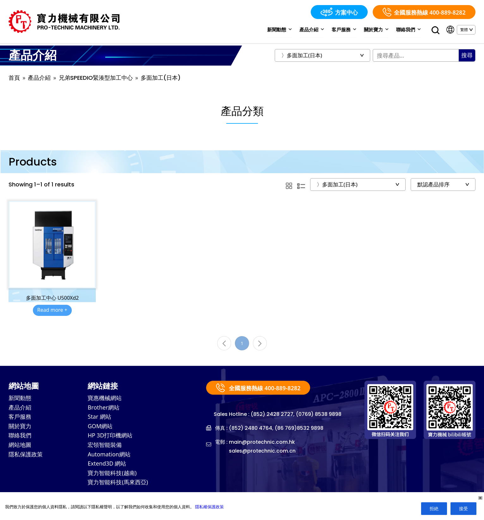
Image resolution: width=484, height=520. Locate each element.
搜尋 (467, 56)
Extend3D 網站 (107, 465)
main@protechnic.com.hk (262, 442)
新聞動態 (281, 29)
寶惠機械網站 (105, 399)
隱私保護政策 (26, 456)
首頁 (14, 78)
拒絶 (434, 508)
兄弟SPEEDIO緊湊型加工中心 (96, 78)
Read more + (52, 310)
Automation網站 (109, 456)
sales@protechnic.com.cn (262, 451)
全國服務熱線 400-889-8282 (424, 12)
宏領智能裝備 (105, 446)
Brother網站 (103, 408)
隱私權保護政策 (209, 507)
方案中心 (339, 12)
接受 (463, 508)
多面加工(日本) (161, 78)
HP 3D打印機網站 (110, 437)
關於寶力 (377, 29)
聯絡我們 (408, 29)
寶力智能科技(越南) (112, 475)
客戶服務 (345, 29)
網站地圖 (20, 446)
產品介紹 (313, 29)
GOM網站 (100, 427)
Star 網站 (99, 418)
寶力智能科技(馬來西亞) (118, 484)
